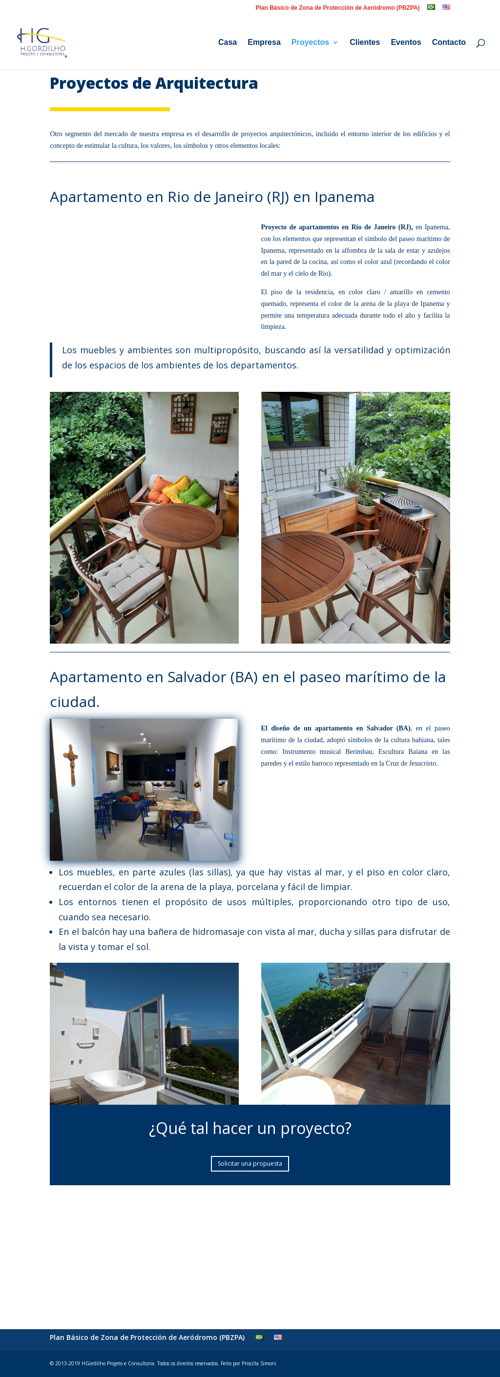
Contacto (449, 42)
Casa (227, 42)
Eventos (406, 42)
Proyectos (310, 42)
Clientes (365, 42)
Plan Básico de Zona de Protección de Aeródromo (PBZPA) (338, 8)
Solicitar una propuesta (250, 1163)
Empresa (264, 42)
